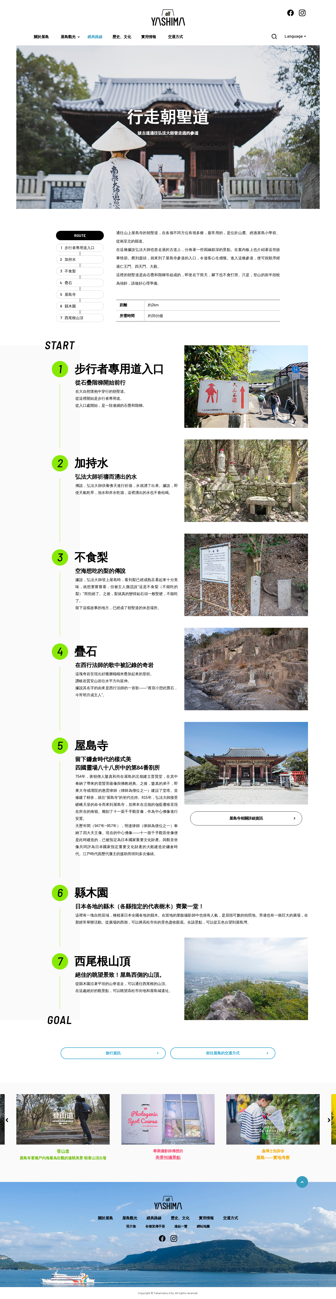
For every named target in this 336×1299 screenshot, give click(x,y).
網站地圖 (203, 1226)
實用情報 (148, 37)
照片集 (131, 1226)
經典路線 (95, 37)
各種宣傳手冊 (155, 1226)
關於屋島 (41, 37)
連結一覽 (180, 1226)
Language (294, 36)
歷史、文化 (121, 37)
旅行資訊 (113, 1053)
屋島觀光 (68, 37)
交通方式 (175, 37)
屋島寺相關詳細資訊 (246, 818)
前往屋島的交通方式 (223, 1053)
